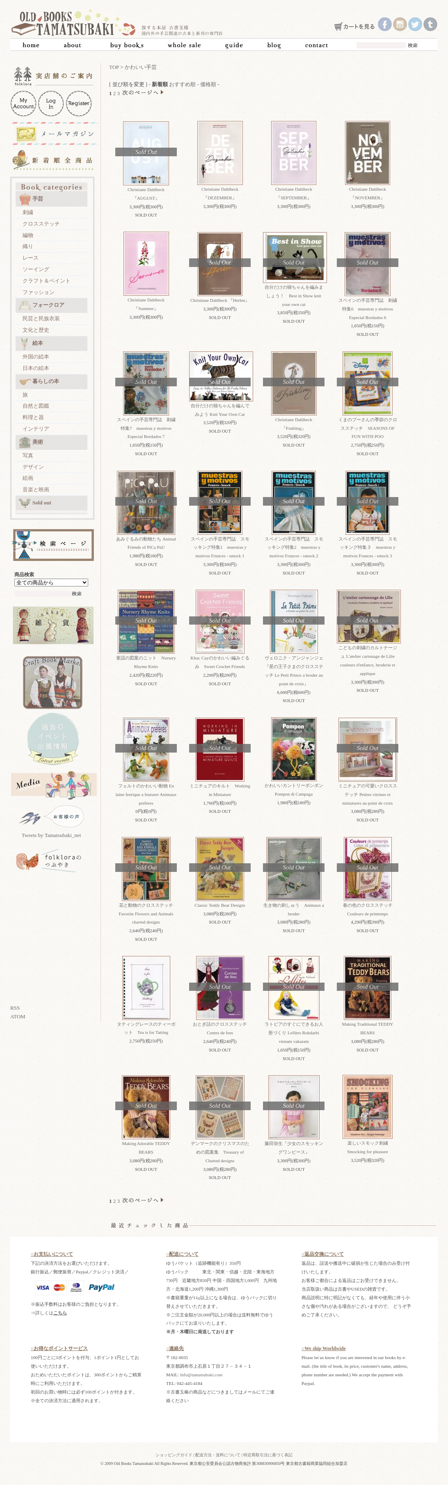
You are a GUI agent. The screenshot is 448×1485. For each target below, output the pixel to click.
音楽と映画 (36, 489)
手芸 (31, 199)
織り (28, 246)
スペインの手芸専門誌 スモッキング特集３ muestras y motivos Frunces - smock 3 (367, 547)
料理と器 (33, 417)
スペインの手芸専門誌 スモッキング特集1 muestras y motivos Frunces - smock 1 (220, 547)
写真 (28, 455)
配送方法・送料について (217, 1455)
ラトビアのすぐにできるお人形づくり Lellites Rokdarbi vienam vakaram (294, 1033)
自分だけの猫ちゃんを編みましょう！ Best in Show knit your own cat (294, 296)
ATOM (17, 1016)
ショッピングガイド (173, 1455)
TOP (114, 67)
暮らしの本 (39, 382)
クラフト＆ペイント (47, 281)
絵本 (31, 344)
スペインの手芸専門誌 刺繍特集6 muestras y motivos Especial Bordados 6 (367, 309)
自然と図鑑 (36, 406)
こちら (60, 1312)
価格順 (208, 84)
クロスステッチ (41, 224)
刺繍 (28, 212)
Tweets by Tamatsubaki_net (51, 835)
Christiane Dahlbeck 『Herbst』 (219, 300)
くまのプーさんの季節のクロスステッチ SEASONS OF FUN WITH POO (367, 428)
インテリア (36, 429)
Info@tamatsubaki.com (201, 1374)
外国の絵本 (36, 357)
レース (31, 258)
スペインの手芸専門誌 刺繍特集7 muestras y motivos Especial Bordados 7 (146, 428)
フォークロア (41, 305)
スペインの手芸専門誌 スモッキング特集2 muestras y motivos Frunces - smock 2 (294, 547)
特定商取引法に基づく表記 (268, 1455)
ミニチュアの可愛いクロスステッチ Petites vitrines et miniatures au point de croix (367, 794)
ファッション (39, 292)
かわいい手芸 (141, 67)
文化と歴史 (36, 330)
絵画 (28, 478)
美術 (31, 442)
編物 (28, 235)
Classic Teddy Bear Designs (219, 905)
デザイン (33, 467)
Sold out (35, 503)
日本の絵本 (36, 368)
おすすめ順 (182, 84)
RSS (15, 1008)
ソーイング (36, 269)
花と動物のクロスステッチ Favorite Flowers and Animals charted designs (148, 914)
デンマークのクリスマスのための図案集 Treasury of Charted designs (220, 1152)
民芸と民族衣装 (41, 318)
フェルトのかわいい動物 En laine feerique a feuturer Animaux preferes (146, 794)
